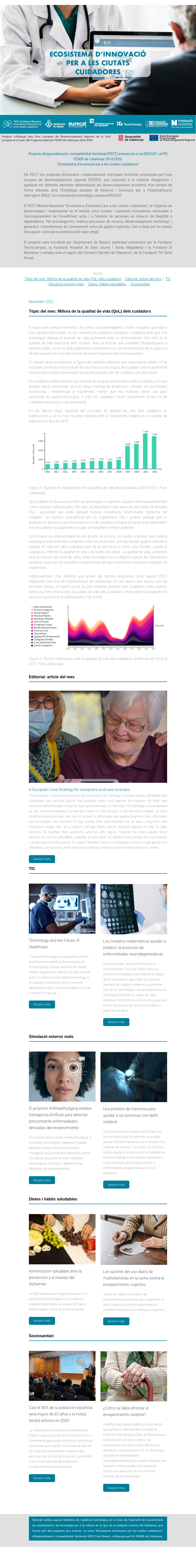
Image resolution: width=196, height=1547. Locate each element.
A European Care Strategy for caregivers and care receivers (79, 789)
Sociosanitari (140, 284)
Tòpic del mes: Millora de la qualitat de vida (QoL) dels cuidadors (72, 279)
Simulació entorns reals (66, 284)
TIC (168, 279)
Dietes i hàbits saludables (107, 284)
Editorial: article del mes (143, 279)
